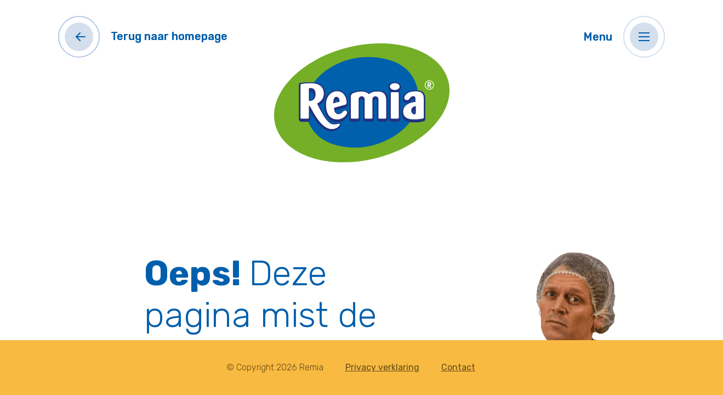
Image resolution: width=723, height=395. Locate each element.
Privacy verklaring (382, 367)
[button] (644, 37)
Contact (458, 367)
